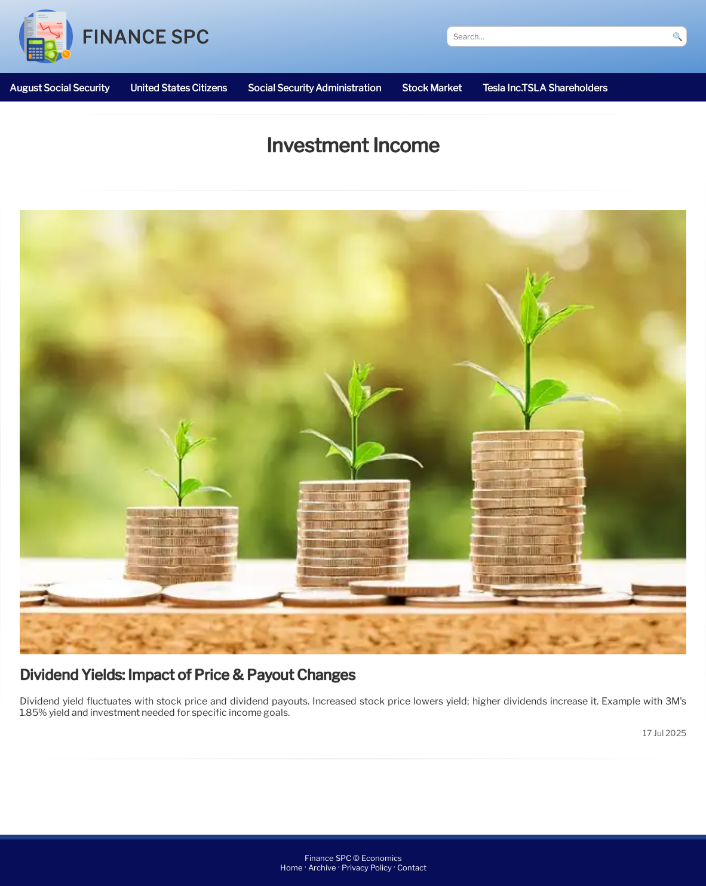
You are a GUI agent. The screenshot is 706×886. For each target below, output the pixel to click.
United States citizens (178, 88)
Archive (322, 867)
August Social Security (59, 88)
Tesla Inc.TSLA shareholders (545, 88)
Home (291, 867)
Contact (411, 867)
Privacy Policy (367, 867)
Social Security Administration (314, 88)
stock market (432, 88)
